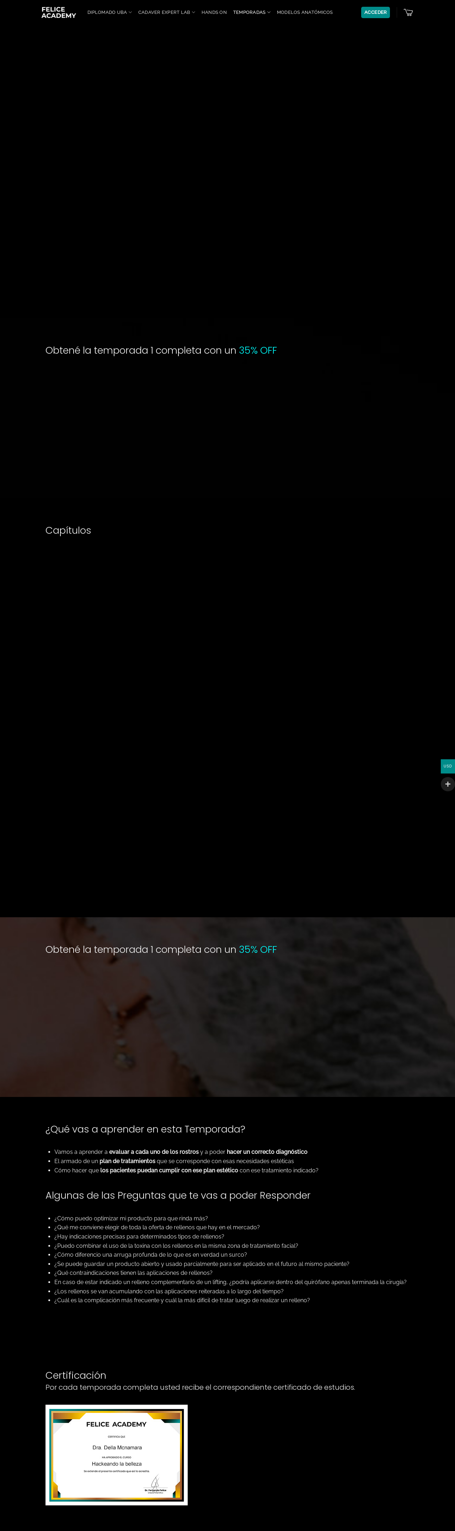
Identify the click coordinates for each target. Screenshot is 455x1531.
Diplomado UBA (109, 12)
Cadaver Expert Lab (166, 12)
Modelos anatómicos (305, 12)
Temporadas (252, 12)
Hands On (214, 12)
